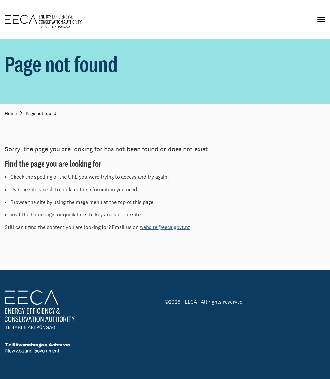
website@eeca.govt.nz (165, 227)
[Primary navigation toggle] (321, 19)
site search (41, 189)
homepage (42, 214)
